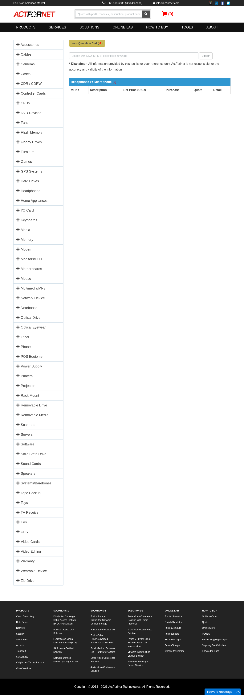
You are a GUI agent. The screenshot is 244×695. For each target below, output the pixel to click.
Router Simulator (173, 616)
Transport (21, 651)
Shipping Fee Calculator (214, 645)
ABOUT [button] (212, 27)
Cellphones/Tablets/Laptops (30, 662)
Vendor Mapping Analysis (215, 639)
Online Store (208, 628)
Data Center (22, 622)
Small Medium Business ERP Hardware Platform (103, 650)
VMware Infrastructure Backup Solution (139, 654)
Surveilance (22, 656)
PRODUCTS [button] (25, 27)
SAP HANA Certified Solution (63, 650)
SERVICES (57, 27)
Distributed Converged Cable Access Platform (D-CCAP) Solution (64, 620)
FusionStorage (172, 645)
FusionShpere (172, 634)
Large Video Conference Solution (103, 660)
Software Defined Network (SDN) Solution (65, 660)
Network (20, 628)
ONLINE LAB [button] (123, 27)
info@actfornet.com (167, 3)
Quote (205, 622)
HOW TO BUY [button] (157, 27)
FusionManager (173, 639)
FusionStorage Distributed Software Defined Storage (101, 620)
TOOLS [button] (187, 27)
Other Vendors (23, 668)
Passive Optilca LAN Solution (63, 631)
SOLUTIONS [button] (89, 27)
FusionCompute (173, 628)
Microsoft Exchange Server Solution (138, 663)
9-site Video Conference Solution (140, 631)
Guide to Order (209, 616)
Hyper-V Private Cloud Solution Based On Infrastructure (139, 643)
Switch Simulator (173, 622)
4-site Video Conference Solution (103, 669)
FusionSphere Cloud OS (103, 629)
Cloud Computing (25, 616)
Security (20, 634)
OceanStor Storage (175, 651)
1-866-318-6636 (114, 3)
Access (20, 645)
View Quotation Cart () (87, 43)
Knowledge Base (210, 651)
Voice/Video (22, 639)
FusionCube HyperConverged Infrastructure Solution (102, 639)
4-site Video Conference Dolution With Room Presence (140, 620)
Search (206, 55)
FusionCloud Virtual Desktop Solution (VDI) (65, 641)
